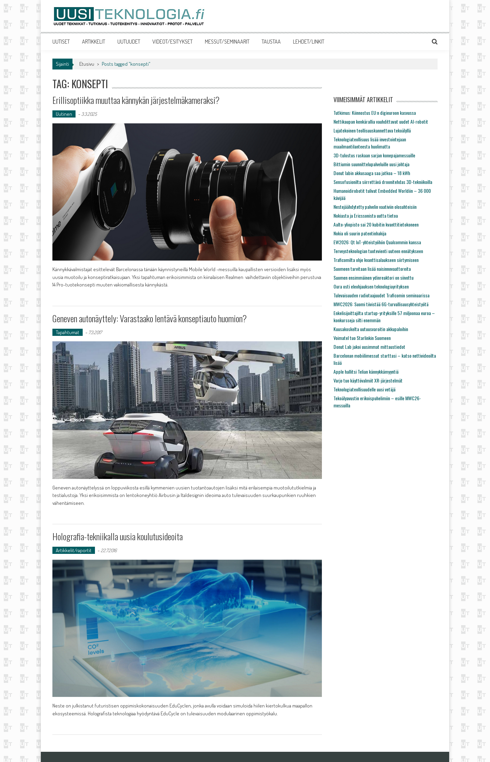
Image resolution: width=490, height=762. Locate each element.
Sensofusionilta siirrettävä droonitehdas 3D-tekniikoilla (382, 181)
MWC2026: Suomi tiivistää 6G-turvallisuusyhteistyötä (380, 304)
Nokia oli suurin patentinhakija (359, 233)
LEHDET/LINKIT (308, 41)
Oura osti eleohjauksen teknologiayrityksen (371, 286)
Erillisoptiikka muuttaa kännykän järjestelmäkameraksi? (135, 100)
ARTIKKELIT (93, 41)
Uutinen (64, 114)
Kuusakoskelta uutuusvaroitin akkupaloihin (370, 328)
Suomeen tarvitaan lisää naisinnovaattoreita (372, 268)
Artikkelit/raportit (74, 550)
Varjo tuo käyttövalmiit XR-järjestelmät (368, 380)
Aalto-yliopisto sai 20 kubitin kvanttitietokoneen (376, 224)
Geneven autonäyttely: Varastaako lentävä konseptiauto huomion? (149, 318)
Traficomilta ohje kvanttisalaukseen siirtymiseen (376, 259)
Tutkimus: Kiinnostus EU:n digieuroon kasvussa (374, 112)
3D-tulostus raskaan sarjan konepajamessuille (374, 155)
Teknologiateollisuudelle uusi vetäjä (364, 389)
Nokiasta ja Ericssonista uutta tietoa (365, 215)
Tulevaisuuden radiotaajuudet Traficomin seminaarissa (381, 295)
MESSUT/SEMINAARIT (227, 41)
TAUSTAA (271, 41)
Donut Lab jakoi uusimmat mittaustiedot (369, 346)
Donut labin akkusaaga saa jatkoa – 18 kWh (371, 172)
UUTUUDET (128, 41)
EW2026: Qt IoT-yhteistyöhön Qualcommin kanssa (377, 242)
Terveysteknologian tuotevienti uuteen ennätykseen (378, 250)
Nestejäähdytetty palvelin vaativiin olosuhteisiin (374, 206)
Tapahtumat (67, 332)
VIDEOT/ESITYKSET (172, 41)
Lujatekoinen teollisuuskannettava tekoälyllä (372, 130)
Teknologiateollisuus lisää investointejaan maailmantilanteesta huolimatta (369, 143)
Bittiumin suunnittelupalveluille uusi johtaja (371, 164)
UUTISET (61, 41)
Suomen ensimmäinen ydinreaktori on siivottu (373, 277)
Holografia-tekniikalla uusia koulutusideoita (117, 536)
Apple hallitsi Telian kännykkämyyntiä (365, 371)
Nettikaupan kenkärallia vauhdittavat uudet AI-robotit (380, 121)
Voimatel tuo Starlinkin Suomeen (362, 337)
